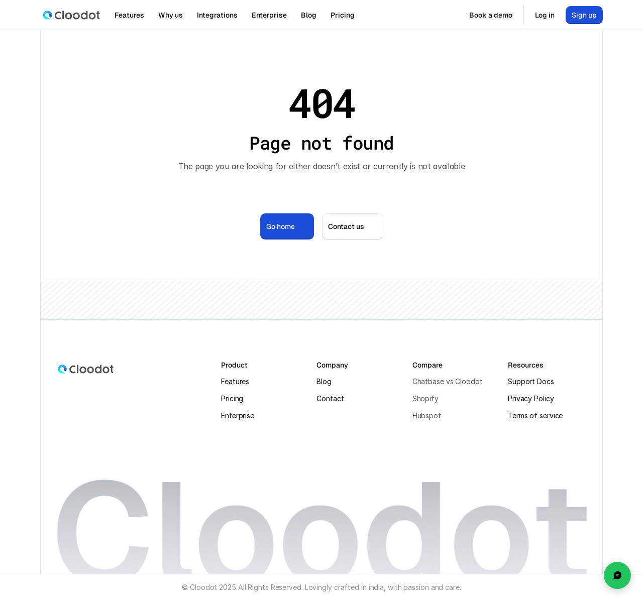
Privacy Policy (531, 398)
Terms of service (535, 415)
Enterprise (237, 415)
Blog (324, 381)
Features (235, 381)
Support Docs (531, 381)
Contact (330, 398)
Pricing (232, 398)
